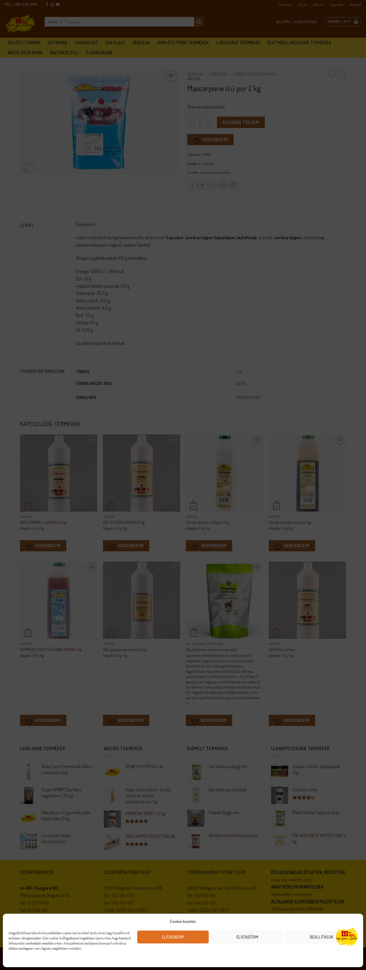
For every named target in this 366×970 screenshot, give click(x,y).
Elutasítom (247, 937)
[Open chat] (346, 936)
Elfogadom (173, 937)
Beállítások (322, 937)
